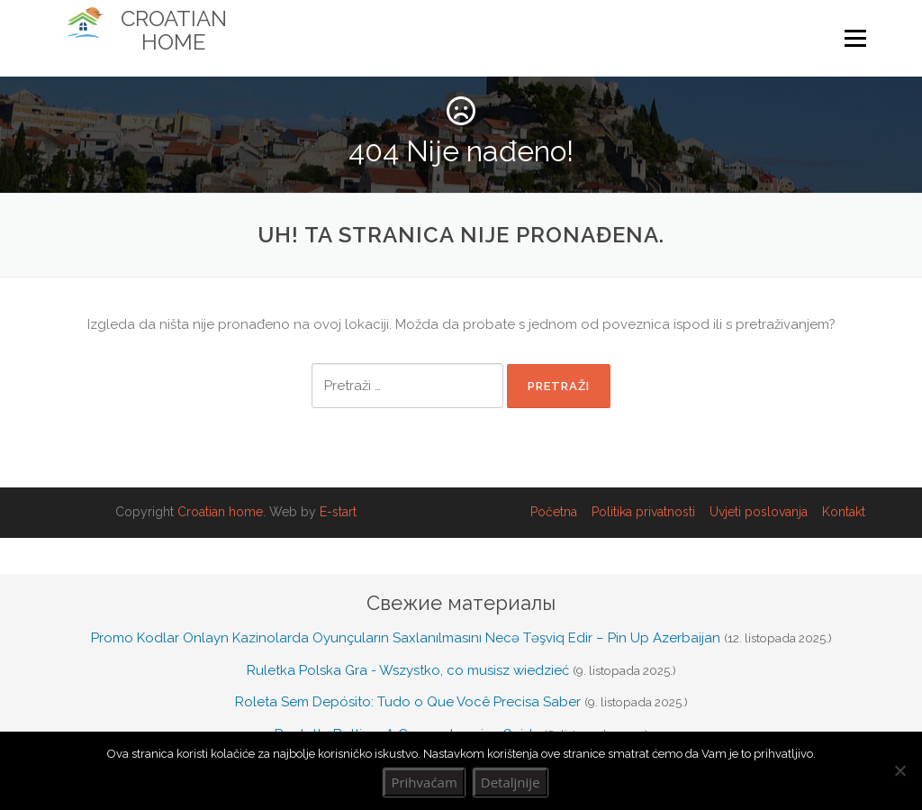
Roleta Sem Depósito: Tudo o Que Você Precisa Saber (408, 702)
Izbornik (855, 39)
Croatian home (220, 512)
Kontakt (843, 512)
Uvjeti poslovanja (759, 512)
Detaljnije (510, 782)
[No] (899, 770)
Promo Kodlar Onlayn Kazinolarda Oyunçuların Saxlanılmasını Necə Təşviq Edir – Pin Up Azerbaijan (405, 638)
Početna (553, 512)
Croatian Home (174, 30)
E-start (338, 512)
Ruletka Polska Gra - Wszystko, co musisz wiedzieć (408, 670)
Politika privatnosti (643, 512)
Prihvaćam (423, 782)
